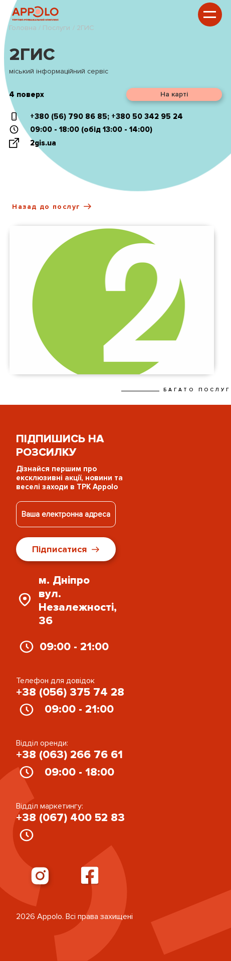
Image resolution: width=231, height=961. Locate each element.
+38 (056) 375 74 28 (70, 692)
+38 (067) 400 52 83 (70, 818)
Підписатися (65, 549)
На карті (174, 94)
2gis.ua (43, 142)
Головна (24, 27)
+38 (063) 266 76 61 (69, 755)
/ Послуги (54, 27)
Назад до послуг (51, 206)
